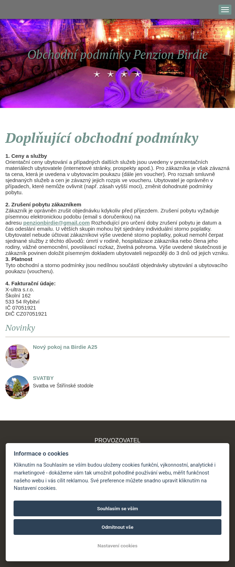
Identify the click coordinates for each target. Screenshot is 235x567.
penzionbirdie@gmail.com (56, 223)
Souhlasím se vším (117, 508)
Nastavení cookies (118, 545)
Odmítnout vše (118, 527)
